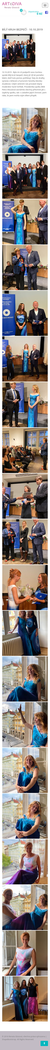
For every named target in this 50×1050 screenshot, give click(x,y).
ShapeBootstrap (9, 1039)
